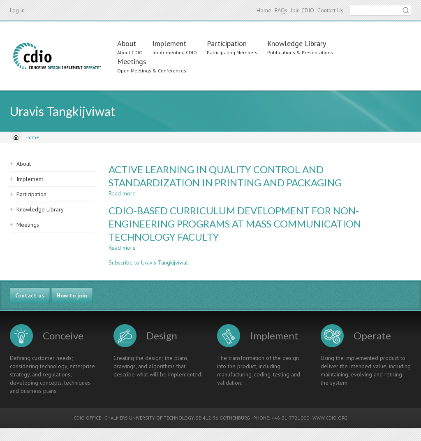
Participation (227, 43)
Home (264, 10)
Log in (17, 10)
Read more (122, 193)
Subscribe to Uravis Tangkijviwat (148, 262)
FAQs (281, 10)
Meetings (131, 61)
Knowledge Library (296, 43)
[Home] (16, 137)
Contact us (29, 295)
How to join (72, 295)
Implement (169, 43)
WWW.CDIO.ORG (329, 418)
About (126, 43)
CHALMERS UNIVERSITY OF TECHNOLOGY (149, 418)
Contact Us (330, 10)
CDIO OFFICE (87, 418)
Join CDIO (302, 10)
